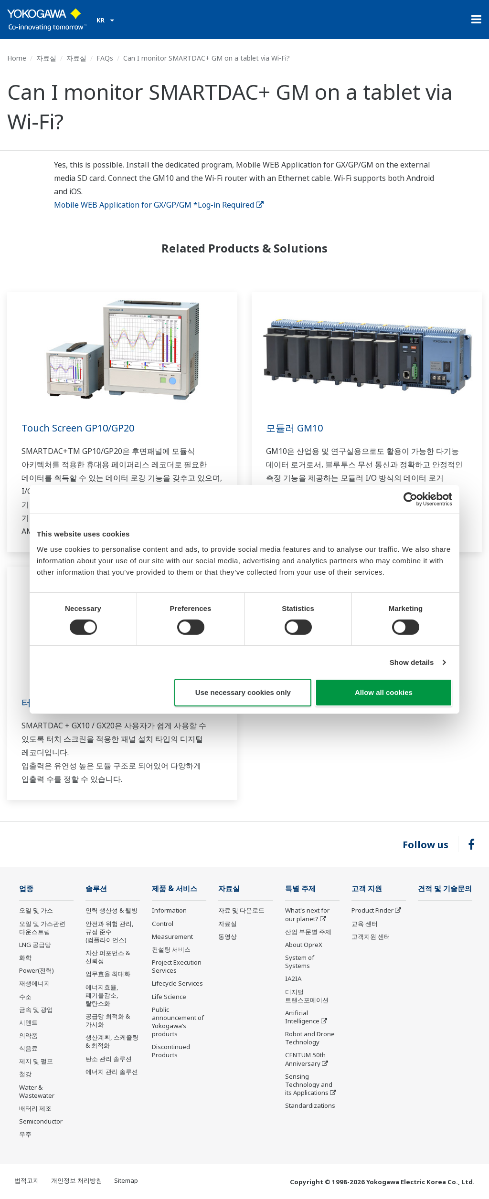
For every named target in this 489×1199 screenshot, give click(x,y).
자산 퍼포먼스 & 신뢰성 (107, 956)
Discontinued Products (171, 1050)
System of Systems (299, 961)
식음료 (28, 1048)
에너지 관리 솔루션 (111, 1071)
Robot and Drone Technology (310, 1038)
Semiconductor (41, 1121)
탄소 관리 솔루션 (108, 1058)
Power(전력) (36, 970)
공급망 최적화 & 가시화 (107, 1020)
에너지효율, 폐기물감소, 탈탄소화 (101, 995)
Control (162, 923)
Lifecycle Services (177, 983)
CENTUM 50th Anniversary (305, 1059)
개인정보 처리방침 (76, 1180)
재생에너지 (34, 983)
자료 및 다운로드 (241, 910)
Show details (412, 662)
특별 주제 (300, 888)
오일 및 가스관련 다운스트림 (42, 927)
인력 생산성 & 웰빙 (111, 910)
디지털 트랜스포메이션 (307, 996)
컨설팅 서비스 (171, 949)
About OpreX (303, 944)
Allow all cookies (384, 692)
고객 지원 (366, 888)
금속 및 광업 (36, 1009)
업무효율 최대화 (107, 973)
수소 (25, 996)
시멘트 (28, 1022)
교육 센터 (364, 923)
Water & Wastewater (36, 1091)
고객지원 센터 (370, 936)
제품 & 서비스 (174, 888)
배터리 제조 (35, 1108)
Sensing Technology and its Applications (308, 1084)
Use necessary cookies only (243, 692)
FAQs (104, 58)
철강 (25, 1074)
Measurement (172, 936)
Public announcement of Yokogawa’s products (178, 1021)
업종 (26, 888)
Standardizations (310, 1105)
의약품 (28, 1035)
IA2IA (293, 978)
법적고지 (26, 1180)
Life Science (169, 996)
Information (169, 910)
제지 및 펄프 (36, 1061)
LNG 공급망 (35, 944)
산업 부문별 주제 (308, 931)
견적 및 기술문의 (445, 888)
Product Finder (372, 910)
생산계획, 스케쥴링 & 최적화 (111, 1041)
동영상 (227, 936)
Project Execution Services (177, 966)
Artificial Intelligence (302, 1017)
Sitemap (126, 1180)
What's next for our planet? (307, 914)
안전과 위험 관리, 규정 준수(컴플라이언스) (109, 931)
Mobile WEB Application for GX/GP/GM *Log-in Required (159, 205)
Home (16, 58)
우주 (25, 1134)
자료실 (46, 58)
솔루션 (96, 888)
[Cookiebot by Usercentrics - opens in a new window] (410, 499)
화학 (25, 957)
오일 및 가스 (36, 910)
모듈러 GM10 (294, 427)
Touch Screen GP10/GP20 (77, 427)
